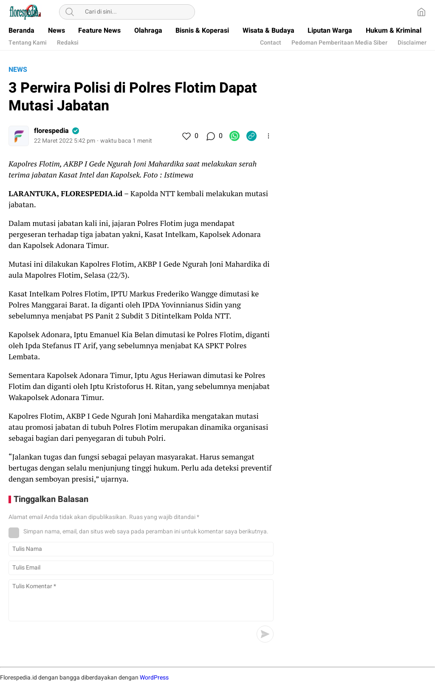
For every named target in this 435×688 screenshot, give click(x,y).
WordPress (154, 677)
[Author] (18, 136)
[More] (268, 136)
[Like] (186, 136)
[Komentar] (210, 136)
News (17, 70)
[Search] (69, 12)
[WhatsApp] (234, 136)
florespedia (51, 131)
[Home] (421, 12)
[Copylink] (251, 136)
